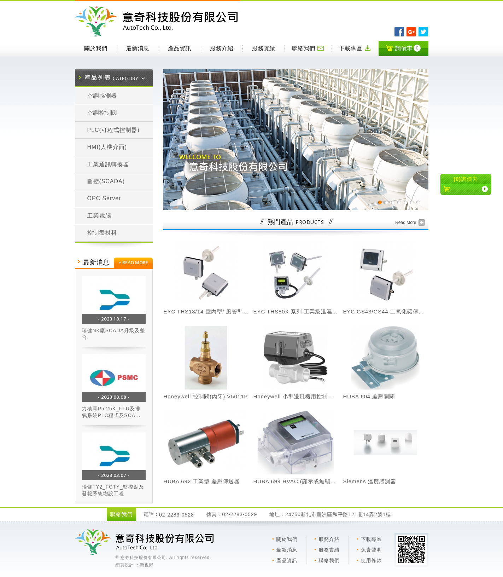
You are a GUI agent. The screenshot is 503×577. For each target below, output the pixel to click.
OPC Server (104, 198)
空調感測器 (102, 96)
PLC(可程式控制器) (113, 130)
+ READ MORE (133, 262)
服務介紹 (221, 48)
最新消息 (138, 48)
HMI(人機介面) (107, 147)
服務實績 (263, 48)
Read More (405, 222)
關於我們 (95, 48)
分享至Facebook (399, 31)
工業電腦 (99, 216)
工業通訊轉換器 (108, 164)
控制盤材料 (102, 233)
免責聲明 (371, 550)
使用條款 (371, 560)
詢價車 (403, 48)
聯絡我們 (308, 48)
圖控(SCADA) (106, 181)
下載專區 (355, 48)
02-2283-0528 (176, 515)
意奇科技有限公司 (157, 21)
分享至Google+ (411, 31)
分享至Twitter (423, 31)
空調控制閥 (102, 113)
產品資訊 (179, 48)
